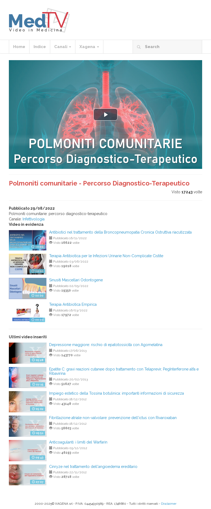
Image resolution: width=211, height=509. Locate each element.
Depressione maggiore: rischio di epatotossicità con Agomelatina (105, 345)
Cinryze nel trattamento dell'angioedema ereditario (93, 466)
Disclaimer (168, 504)
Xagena (89, 46)
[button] (105, 114)
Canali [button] (62, 46)
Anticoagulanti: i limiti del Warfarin (78, 442)
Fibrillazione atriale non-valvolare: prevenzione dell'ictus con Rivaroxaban (113, 418)
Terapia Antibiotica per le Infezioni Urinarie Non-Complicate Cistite (106, 256)
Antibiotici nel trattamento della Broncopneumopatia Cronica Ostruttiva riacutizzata (120, 232)
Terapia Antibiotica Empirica (73, 304)
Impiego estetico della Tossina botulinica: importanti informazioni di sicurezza (116, 393)
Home (19, 46)
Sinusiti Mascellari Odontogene (76, 280)
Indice (40, 46)
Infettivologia (34, 219)
